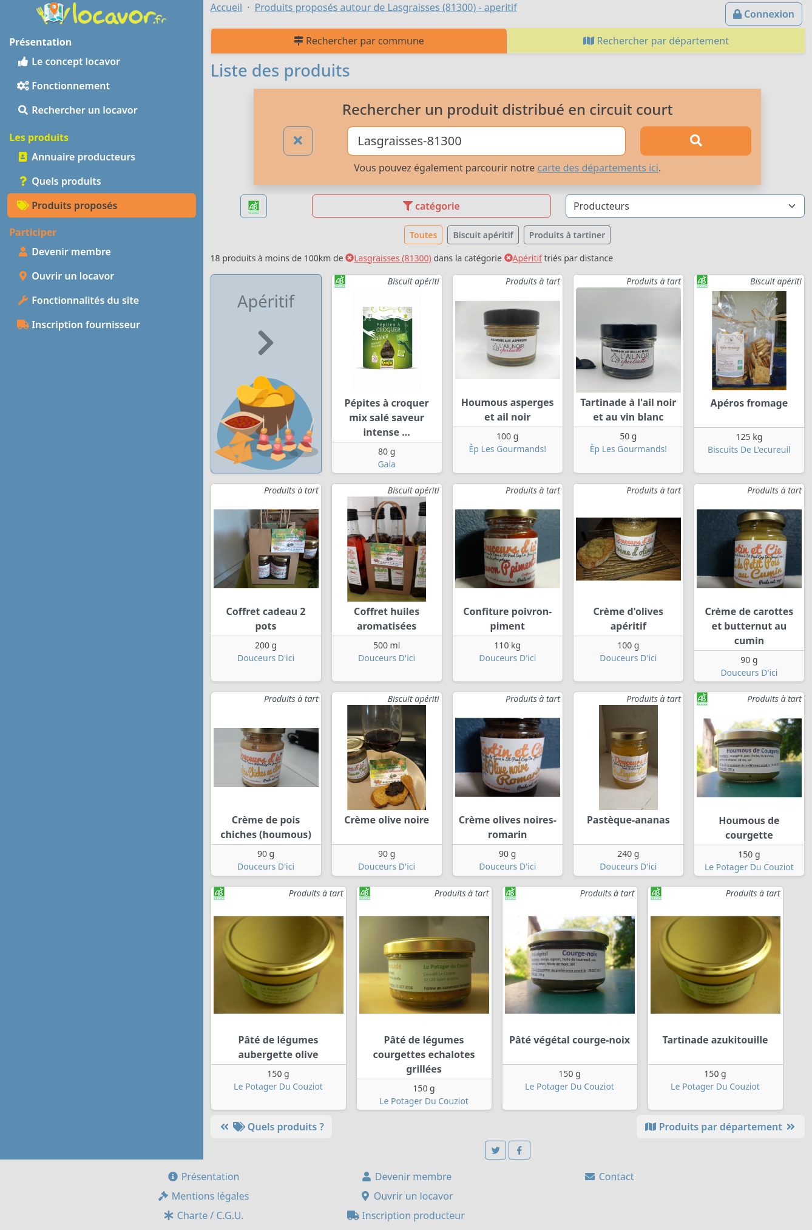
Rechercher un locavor (77, 110)
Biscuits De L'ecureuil (749, 449)
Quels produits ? (271, 1126)
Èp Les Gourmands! (507, 449)
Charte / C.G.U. (203, 1215)
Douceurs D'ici (265, 658)
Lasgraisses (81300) (388, 258)
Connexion (763, 14)
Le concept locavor (68, 61)
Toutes (423, 235)
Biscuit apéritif (483, 235)
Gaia (386, 464)
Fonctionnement (63, 85)
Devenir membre (64, 251)
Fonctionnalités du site (78, 300)
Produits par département (721, 1126)
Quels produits (59, 181)
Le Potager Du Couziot (749, 867)
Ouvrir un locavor (65, 276)
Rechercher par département (656, 40)
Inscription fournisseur (78, 324)
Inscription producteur (406, 1215)
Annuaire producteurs (76, 156)
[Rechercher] (695, 141)
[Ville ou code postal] (486, 141)
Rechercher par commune (359, 40)
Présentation (203, 1176)
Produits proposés (67, 205)
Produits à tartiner (567, 235)
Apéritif (523, 258)
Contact (609, 1176)
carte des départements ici (598, 167)
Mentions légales (203, 1196)
